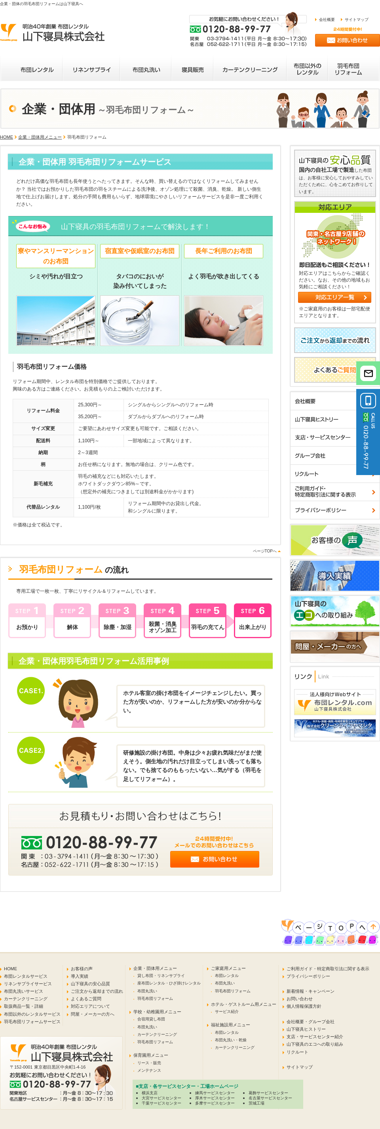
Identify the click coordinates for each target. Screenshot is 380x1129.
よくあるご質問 (86, 998)
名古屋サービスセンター (270, 1098)
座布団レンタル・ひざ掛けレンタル (169, 983)
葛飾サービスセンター (268, 1093)
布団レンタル (227, 975)
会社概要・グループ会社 (310, 1021)
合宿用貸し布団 (151, 1019)
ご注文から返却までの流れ (97, 991)
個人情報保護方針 (304, 1006)
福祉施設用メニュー (230, 1024)
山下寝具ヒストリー (306, 1029)
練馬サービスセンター (215, 1093)
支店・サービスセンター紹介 (315, 1036)
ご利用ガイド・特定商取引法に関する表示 (328, 968)
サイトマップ (357, 19)
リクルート (297, 1052)
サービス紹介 (227, 1011)
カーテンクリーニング (26, 998)
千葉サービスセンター (161, 1103)
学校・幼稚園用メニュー (157, 1011)
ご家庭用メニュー (228, 968)
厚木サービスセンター (215, 1098)
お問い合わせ (300, 998)
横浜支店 (150, 1093)
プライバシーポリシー (308, 976)
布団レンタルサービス (26, 976)
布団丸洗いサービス (23, 991)
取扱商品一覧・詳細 (23, 1006)
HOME (6, 137)
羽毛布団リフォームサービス (32, 1021)
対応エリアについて (90, 1006)
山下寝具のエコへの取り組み (315, 1044)
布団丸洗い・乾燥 (231, 1040)
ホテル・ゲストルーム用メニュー (243, 1004)
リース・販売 (149, 1063)
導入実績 (79, 976)
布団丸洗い (147, 991)
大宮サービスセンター (161, 1098)
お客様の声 (82, 968)
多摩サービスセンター (215, 1103)
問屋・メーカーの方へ (92, 1014)
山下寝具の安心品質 (90, 983)
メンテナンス (149, 1070)
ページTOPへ (265, 551)
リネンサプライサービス (28, 983)
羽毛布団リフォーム (155, 998)
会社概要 (327, 19)
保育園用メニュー (150, 1055)
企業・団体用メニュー (40, 137)
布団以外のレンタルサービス (32, 1014)
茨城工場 (256, 1103)
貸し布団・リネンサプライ (161, 975)
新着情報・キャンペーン (310, 991)
